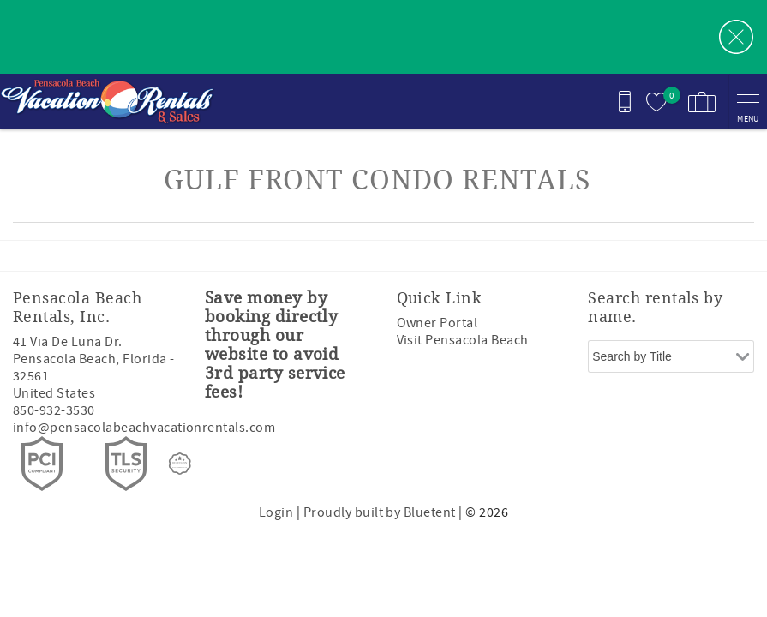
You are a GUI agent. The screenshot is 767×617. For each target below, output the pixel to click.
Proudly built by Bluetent (379, 512)
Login (276, 512)
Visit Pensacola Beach (463, 340)
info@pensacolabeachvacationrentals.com (144, 427)
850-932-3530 (54, 410)
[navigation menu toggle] (747, 101)
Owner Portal (437, 323)
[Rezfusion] (180, 463)
